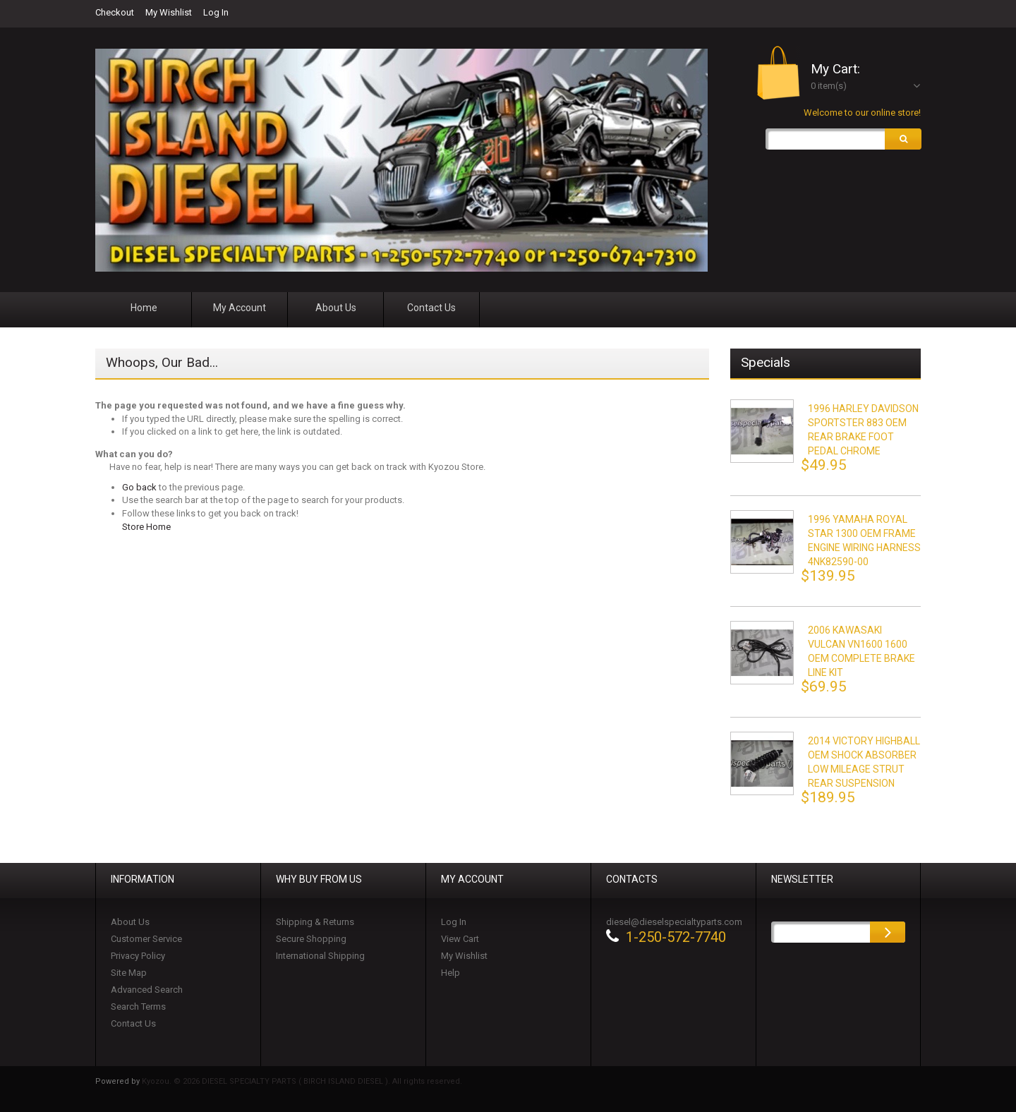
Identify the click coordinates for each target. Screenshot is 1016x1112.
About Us (130, 922)
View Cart (460, 938)
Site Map (129, 972)
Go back (139, 487)
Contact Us (133, 1023)
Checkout (114, 12)
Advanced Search (147, 989)
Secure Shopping (311, 938)
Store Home (146, 526)
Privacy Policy (138, 955)
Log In (216, 12)
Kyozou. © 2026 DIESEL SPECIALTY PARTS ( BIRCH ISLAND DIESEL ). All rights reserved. (302, 1081)
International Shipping (320, 955)
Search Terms (138, 1006)
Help (450, 972)
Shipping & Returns (315, 922)
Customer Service (146, 938)
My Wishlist (168, 12)
